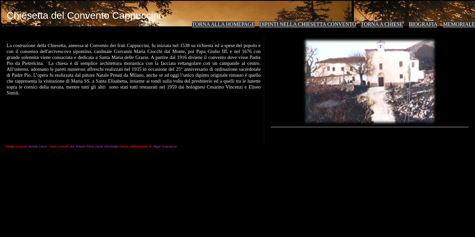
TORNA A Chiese (382, 24)
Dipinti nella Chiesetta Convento (307, 24)
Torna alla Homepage (223, 24)
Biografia (423, 24)
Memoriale (459, 24)
